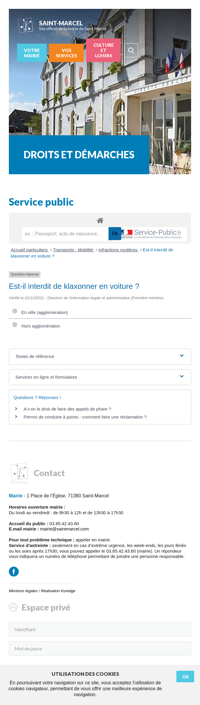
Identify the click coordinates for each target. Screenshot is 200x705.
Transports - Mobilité (73, 249)
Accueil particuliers (30, 249)
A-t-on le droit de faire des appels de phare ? (67, 408)
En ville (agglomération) (40, 312)
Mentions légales (23, 591)
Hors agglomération (36, 325)
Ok (185, 676)
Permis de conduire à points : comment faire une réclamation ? (85, 416)
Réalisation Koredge (58, 591)
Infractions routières (119, 249)
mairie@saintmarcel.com (64, 528)
